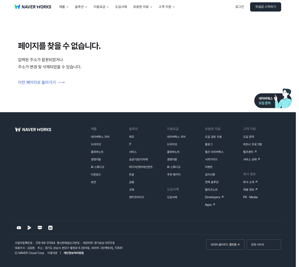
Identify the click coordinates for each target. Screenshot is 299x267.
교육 (131, 189)
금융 (131, 182)
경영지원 (96, 159)
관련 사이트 (257, 244)
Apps (208, 204)
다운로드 (96, 174)
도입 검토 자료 (213, 136)
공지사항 (210, 174)
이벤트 (209, 167)
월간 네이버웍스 (214, 152)
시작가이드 (211, 159)
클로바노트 (97, 152)
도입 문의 (248, 136)
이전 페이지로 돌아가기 (37, 82)
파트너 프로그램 (252, 144)
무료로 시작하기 (265, 7)
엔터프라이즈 (136, 197)
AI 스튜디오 (97, 167)
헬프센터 (248, 152)
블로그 (209, 144)
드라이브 (96, 144)
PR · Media (250, 197)
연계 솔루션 (211, 182)
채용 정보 (248, 189)
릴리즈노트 (211, 189)
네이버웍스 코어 (100, 136)
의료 (131, 174)
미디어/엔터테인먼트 (141, 167)
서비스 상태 (250, 159)
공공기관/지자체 (138, 159)
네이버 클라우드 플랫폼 (223, 244)
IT (130, 144)
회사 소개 (248, 182)
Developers (212, 197)
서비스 (133, 152)
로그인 (239, 7)
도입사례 (172, 197)
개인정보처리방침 (74, 253)
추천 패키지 (173, 174)
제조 (131, 136)
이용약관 (52, 253)
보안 (93, 182)
